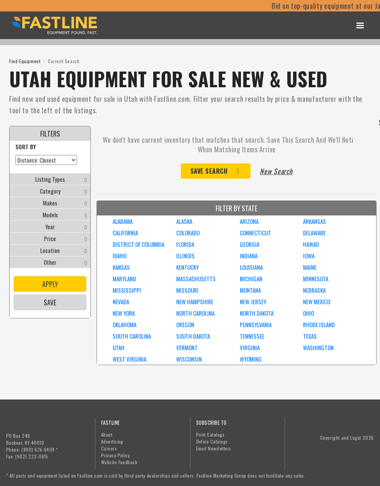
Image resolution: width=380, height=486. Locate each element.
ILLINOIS (185, 255)
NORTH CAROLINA (195, 313)
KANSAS (121, 267)
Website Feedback (119, 462)
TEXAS (310, 336)
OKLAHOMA (124, 324)
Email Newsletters (213, 448)
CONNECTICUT (255, 232)
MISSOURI (187, 290)
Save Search (209, 171)
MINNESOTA (315, 278)
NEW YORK (124, 313)
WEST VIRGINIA (129, 359)
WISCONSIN (189, 359)
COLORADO (188, 232)
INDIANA (248, 255)
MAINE (309, 267)
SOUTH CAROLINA (132, 336)
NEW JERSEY (253, 301)
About (106, 434)
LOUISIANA (251, 267)
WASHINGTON (318, 347)
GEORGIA (249, 244)
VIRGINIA (250, 347)
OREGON (185, 324)
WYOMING (251, 359)
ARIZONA (249, 221)
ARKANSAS (314, 221)
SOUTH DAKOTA (193, 336)
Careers (109, 448)
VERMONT (187, 347)
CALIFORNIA (125, 232)
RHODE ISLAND (319, 324)
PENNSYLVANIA (256, 324)
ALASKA (184, 221)
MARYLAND (124, 278)
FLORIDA (185, 244)
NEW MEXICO (316, 301)
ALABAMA (123, 221)
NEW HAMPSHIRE (194, 301)
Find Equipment (24, 61)
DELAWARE (314, 232)
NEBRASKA (314, 290)
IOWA (308, 255)
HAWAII (311, 244)
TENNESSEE (252, 336)
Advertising (112, 441)
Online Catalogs (212, 441)
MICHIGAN (251, 278)
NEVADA (121, 301)
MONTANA (250, 290)
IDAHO (119, 255)
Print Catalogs (210, 434)
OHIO (308, 313)
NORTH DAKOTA (257, 313)
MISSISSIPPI (127, 290)
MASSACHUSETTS (196, 278)
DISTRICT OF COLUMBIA (138, 244)
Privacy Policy (115, 455)
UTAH (118, 347)
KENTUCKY (187, 267)
